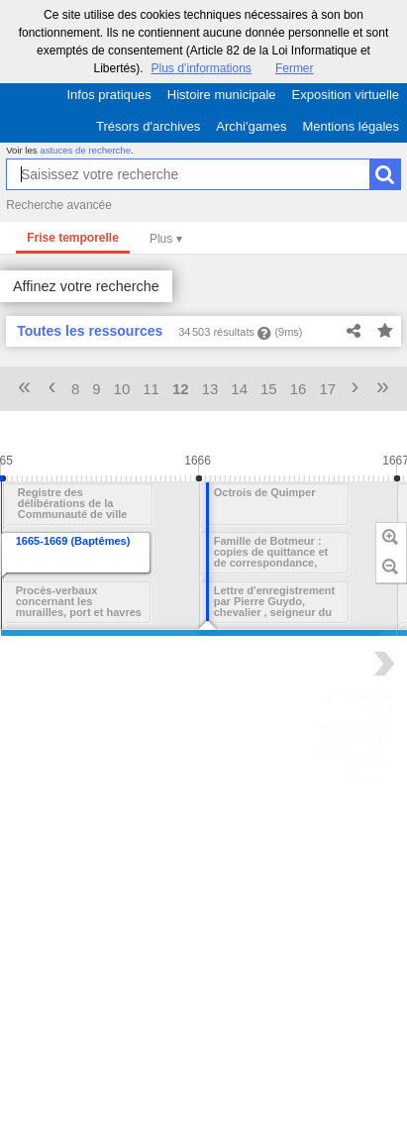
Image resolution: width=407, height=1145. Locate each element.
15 (268, 388)
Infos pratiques (109, 94)
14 (239, 388)
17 (327, 388)
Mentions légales (350, 126)
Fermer (294, 68)
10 (122, 388)
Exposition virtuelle (345, 94)
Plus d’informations (201, 68)
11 (151, 388)
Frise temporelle (73, 238)
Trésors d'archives (148, 126)
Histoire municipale (221, 94)
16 (298, 388)
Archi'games (251, 126)
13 (210, 388)
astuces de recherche (85, 150)
